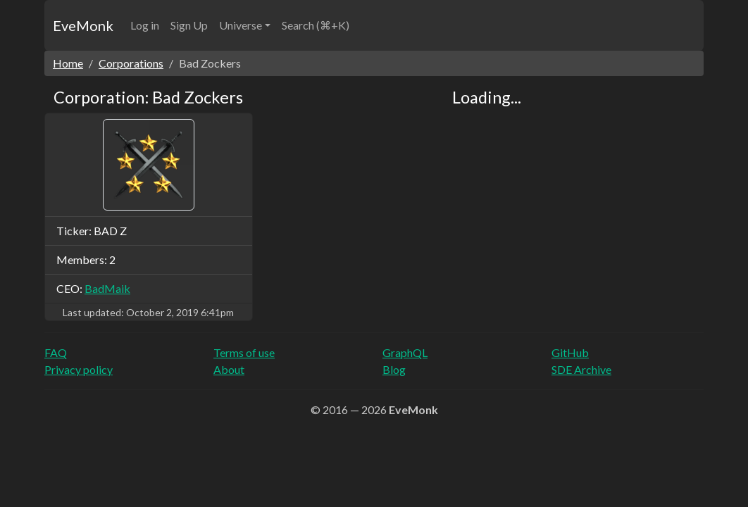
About (228, 369)
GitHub (570, 352)
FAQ (55, 352)
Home (68, 63)
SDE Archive (581, 369)
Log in (144, 25)
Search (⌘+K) (315, 25)
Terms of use (244, 352)
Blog (394, 369)
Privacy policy (78, 369)
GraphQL (405, 352)
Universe (240, 25)
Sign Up (189, 25)
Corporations (131, 63)
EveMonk (83, 25)
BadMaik (107, 288)
